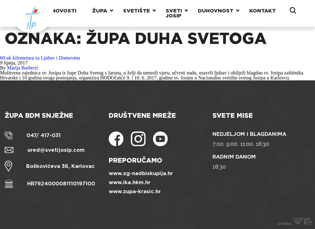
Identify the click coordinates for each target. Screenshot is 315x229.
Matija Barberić (23, 67)
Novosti (63, 11)
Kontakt (262, 11)
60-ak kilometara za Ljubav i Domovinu (40, 57)
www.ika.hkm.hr (129, 182)
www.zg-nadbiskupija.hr (141, 173)
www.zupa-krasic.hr (135, 191)
